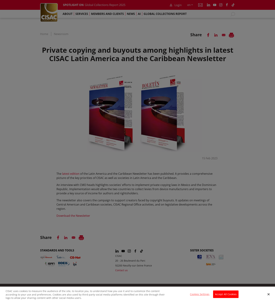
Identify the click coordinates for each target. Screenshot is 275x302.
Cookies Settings (199, 295)
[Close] (269, 296)
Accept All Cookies (226, 295)
